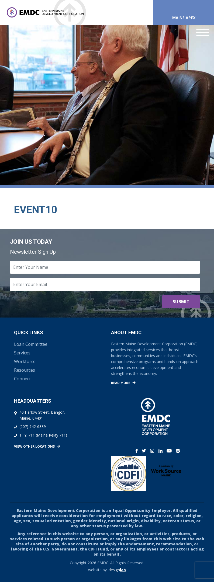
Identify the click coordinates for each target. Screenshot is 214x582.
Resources (24, 370)
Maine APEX (183, 17)
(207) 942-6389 (32, 426)
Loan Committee (30, 344)
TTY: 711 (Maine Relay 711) (43, 435)
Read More (120, 383)
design (117, 569)
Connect (22, 379)
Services (22, 353)
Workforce (25, 361)
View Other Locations (34, 446)
